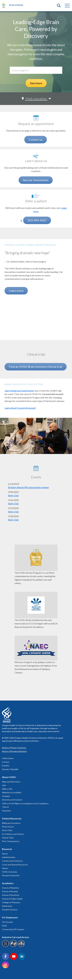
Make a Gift (7, 789)
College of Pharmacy (11, 902)
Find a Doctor (8, 826)
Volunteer (6, 810)
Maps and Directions (11, 781)
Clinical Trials (8, 837)
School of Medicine (10, 888)
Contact (5, 762)
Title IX (5, 807)
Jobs (4, 785)
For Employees (10, 917)
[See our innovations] (36, 155)
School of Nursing (10, 891)
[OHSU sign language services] (14, 946)
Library (5, 868)
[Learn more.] (36, 195)
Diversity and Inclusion (12, 799)
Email (4, 925)
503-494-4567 (37, 220)
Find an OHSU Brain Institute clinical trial (35, 366)
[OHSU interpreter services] (22, 946)
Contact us (36, 139)
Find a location (36, 98)
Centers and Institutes (12, 861)
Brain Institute (16, 4)
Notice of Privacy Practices (14, 747)
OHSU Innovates (9, 872)
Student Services (9, 909)
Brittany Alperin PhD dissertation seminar (28, 487)
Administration (8, 857)
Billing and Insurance (11, 823)
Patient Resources (11, 818)
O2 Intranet (7, 922)
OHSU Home (7, 758)
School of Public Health (12, 899)
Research (7, 849)
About (5, 853)
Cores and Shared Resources (15, 864)
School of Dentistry (10, 895)
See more (36, 83)
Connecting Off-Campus (13, 929)
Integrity (6, 796)
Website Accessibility (11, 792)
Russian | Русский (10, 769)
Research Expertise (10, 875)
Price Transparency (10, 841)
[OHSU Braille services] (6, 946)
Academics (8, 883)
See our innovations (35, 180)
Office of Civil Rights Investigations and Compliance (25, 803)
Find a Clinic (7, 830)
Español (5, 765)
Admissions (7, 906)
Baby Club (13, 495)
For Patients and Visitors (13, 834)
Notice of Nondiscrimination (14, 751)
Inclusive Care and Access (15, 937)
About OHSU (9, 777)
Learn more (16, 290)
